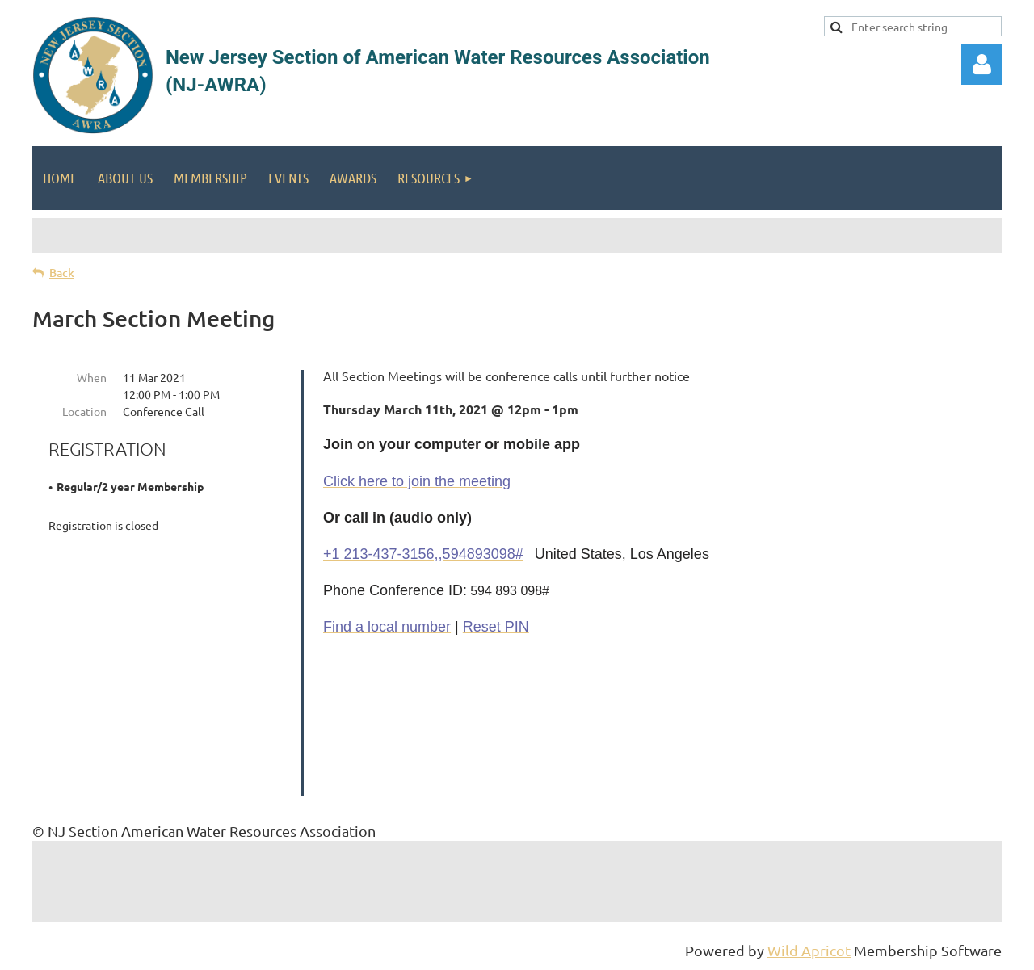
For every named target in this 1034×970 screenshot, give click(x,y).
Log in (981, 64)
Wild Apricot (809, 950)
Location (84, 411)
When (92, 377)
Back (61, 272)
